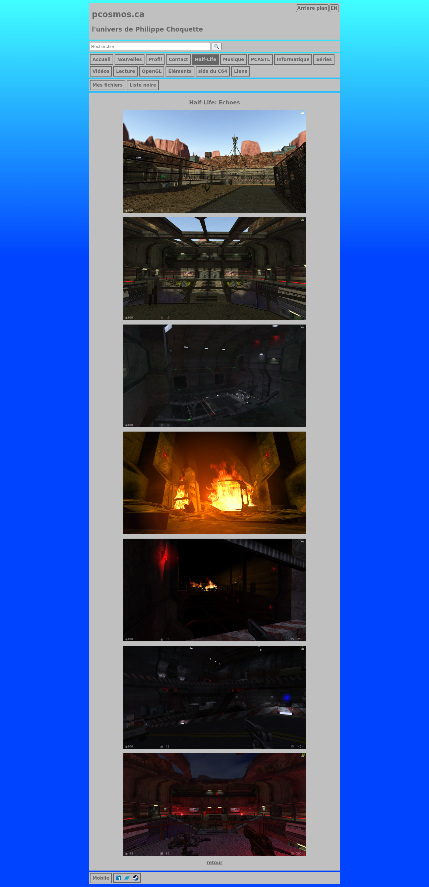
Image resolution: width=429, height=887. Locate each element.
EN (334, 8)
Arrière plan (312, 8)
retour (214, 862)
